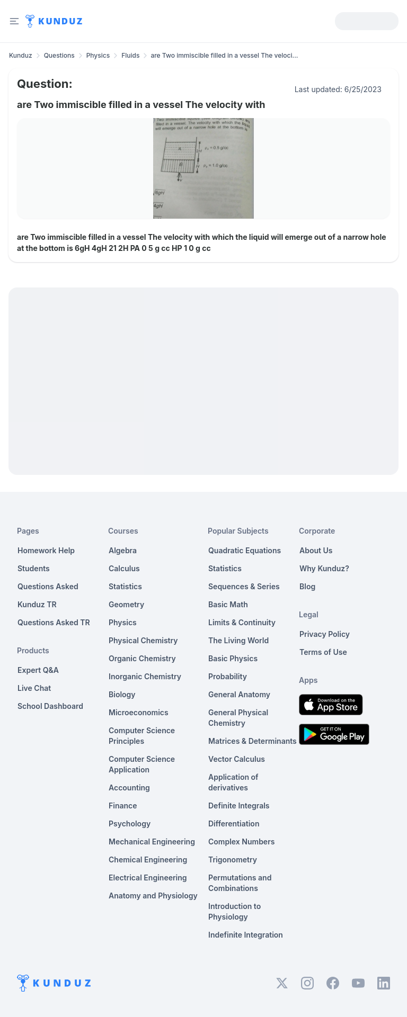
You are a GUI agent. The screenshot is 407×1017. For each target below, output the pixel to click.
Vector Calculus (236, 758)
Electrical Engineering (148, 877)
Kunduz (20, 55)
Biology (122, 694)
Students (33, 568)
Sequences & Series (244, 586)
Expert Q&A (38, 669)
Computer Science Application (142, 764)
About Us (315, 550)
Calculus (124, 568)
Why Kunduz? (324, 568)
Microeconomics (139, 712)
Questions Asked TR (53, 622)
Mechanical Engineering (152, 841)
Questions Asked (47, 586)
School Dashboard (50, 705)
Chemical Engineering (148, 859)
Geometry (126, 604)
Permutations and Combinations (239, 883)
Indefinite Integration (245, 934)
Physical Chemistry (143, 640)
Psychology (130, 823)
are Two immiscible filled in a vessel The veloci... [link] (224, 55)
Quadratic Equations (244, 550)
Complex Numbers (241, 841)
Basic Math (228, 604)
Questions (59, 55)
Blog (307, 586)
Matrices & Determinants (252, 740)
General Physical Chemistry (238, 717)
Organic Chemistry (142, 658)
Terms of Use (323, 651)
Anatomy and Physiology (153, 895)
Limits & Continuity (242, 622)
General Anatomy (239, 694)
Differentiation (233, 823)
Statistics (125, 586)
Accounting (129, 787)
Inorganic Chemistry (145, 676)
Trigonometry (232, 859)
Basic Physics (233, 658)
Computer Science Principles (142, 735)
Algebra (123, 550)
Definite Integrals (239, 805)
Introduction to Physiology (234, 911)
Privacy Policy (324, 633)
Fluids (130, 55)
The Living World (238, 640)
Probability (227, 676)
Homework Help (46, 550)
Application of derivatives (233, 782)
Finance (123, 805)
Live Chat (34, 687)
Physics (98, 55)
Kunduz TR (37, 604)
